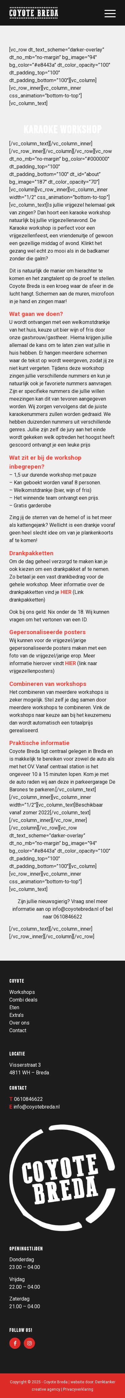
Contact (17, 1030)
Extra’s (16, 1015)
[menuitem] (107, 13)
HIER (67, 592)
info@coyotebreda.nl (75, 909)
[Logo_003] (51, 13)
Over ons (19, 1023)
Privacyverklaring (78, 1389)
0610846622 (28, 1099)
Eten (14, 1007)
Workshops (22, 992)
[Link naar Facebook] (15, 1343)
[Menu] (107, 13)
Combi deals (23, 1000)
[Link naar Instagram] (29, 1343)
